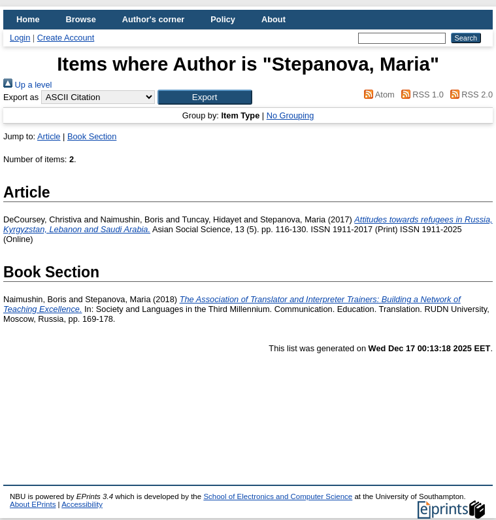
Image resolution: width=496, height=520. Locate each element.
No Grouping (290, 115)
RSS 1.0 (420, 94)
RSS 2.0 (469, 94)
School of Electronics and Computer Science (277, 496)
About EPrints (33, 504)
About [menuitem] (273, 19)
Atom (377, 94)
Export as (21, 97)
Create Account (66, 38)
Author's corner (153, 19)
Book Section (91, 136)
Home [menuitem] (28, 19)
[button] (204, 97)
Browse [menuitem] (81, 19)
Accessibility (82, 504)
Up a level (27, 85)
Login (20, 38)
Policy (222, 19)
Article (49, 136)
